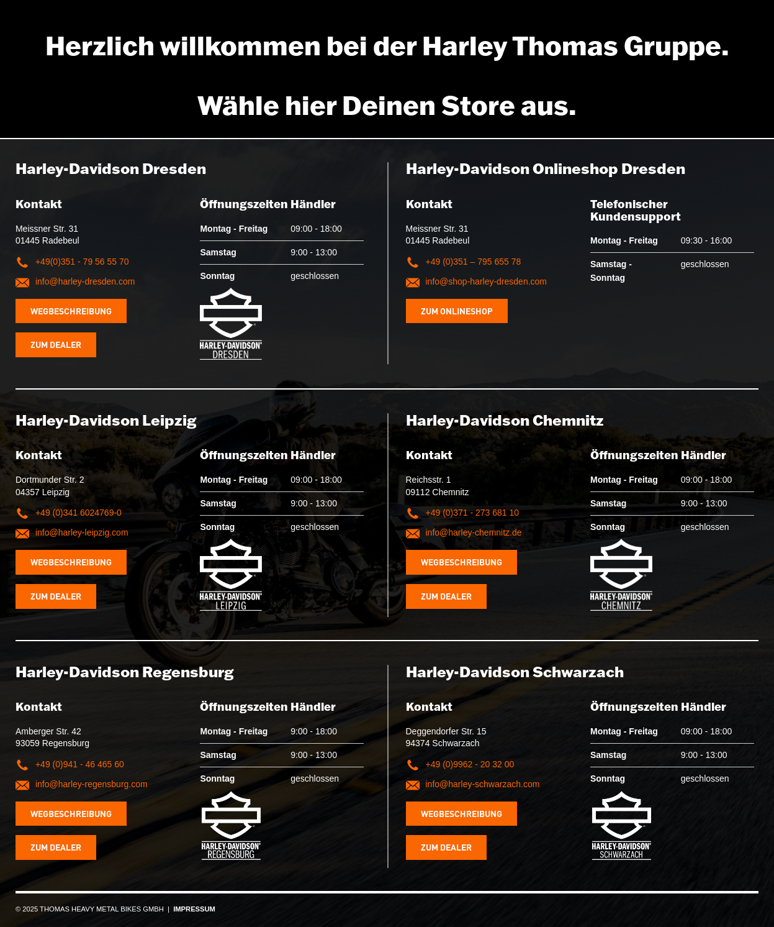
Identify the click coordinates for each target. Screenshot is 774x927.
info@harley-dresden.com (85, 281)
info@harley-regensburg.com (91, 784)
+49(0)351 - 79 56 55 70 (82, 262)
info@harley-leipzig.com (81, 532)
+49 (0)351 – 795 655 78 (473, 262)
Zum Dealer (55, 344)
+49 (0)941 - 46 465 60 (79, 764)
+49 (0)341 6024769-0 (78, 513)
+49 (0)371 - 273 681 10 (473, 513)
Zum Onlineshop (457, 310)
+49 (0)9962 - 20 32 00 (470, 764)
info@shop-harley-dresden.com (486, 281)
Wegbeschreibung (71, 310)
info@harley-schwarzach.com (483, 784)
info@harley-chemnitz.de (474, 532)
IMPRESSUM (194, 909)
